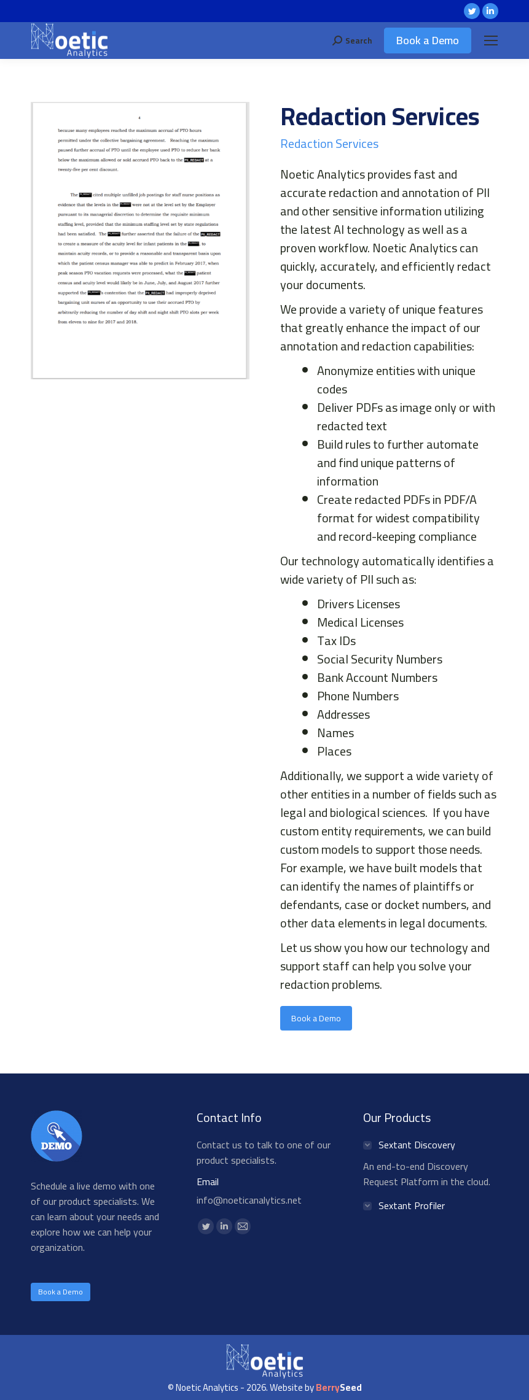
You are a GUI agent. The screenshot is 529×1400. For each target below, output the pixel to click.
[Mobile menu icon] (491, 40)
